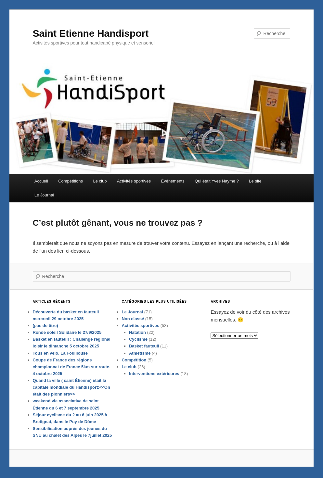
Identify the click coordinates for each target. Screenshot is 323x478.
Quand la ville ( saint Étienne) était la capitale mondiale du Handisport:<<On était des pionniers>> (71, 389)
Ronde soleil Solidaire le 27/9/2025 (67, 334)
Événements (173, 181)
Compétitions (70, 181)
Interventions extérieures (154, 374)
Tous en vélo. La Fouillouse (60, 354)
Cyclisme (138, 340)
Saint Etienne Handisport (91, 34)
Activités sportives (134, 181)
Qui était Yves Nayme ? (217, 181)
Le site (255, 181)
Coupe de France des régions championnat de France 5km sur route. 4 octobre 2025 (71, 368)
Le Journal (44, 195)
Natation (137, 334)
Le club (100, 181)
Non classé (133, 320)
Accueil (41, 181)
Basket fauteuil (144, 347)
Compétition (134, 361)
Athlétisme (139, 354)
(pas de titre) (45, 327)
